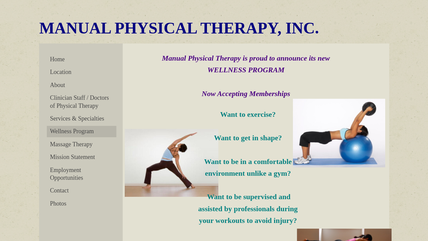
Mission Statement (72, 157)
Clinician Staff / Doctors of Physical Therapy (79, 101)
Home (57, 59)
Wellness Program (72, 131)
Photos (58, 203)
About (57, 85)
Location (61, 72)
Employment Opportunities (66, 174)
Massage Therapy (71, 144)
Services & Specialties (77, 118)
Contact (59, 190)
